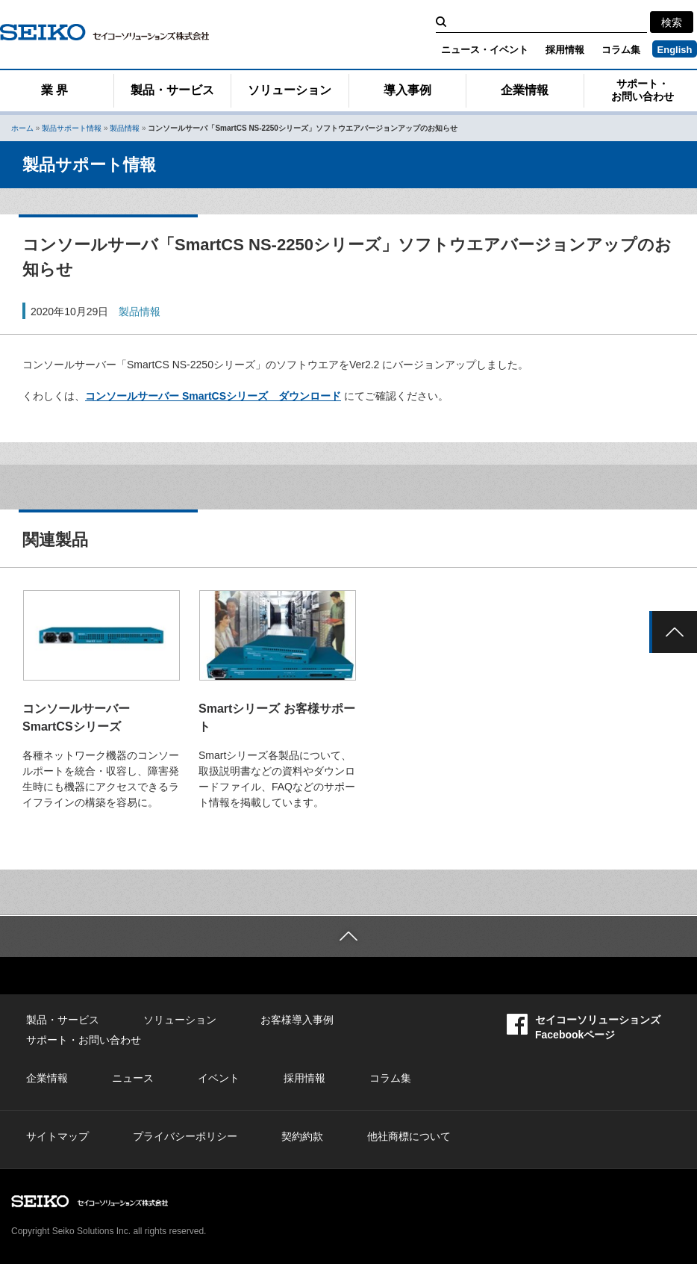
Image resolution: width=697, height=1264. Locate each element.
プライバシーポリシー (185, 1136)
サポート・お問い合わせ (642, 90)
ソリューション (289, 90)
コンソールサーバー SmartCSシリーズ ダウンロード (213, 396)
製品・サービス (172, 90)
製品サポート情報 (71, 128)
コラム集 (620, 49)
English (675, 49)
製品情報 (125, 128)
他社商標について (409, 1136)
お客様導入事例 (297, 1020)
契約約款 (302, 1136)
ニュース (133, 1078)
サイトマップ (57, 1136)
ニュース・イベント (484, 49)
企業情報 (524, 90)
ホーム (22, 128)
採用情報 (565, 49)
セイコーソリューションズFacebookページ (583, 1027)
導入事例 (407, 90)
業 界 (54, 90)
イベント (219, 1078)
